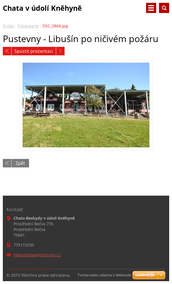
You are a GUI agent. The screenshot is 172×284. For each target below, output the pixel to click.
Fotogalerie (28, 26)
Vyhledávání (164, 8)
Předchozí (7, 51)
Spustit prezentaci (33, 51)
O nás (8, 26)
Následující (60, 51)
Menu (151, 7)
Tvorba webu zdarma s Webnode (104, 275)
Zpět (20, 163)
